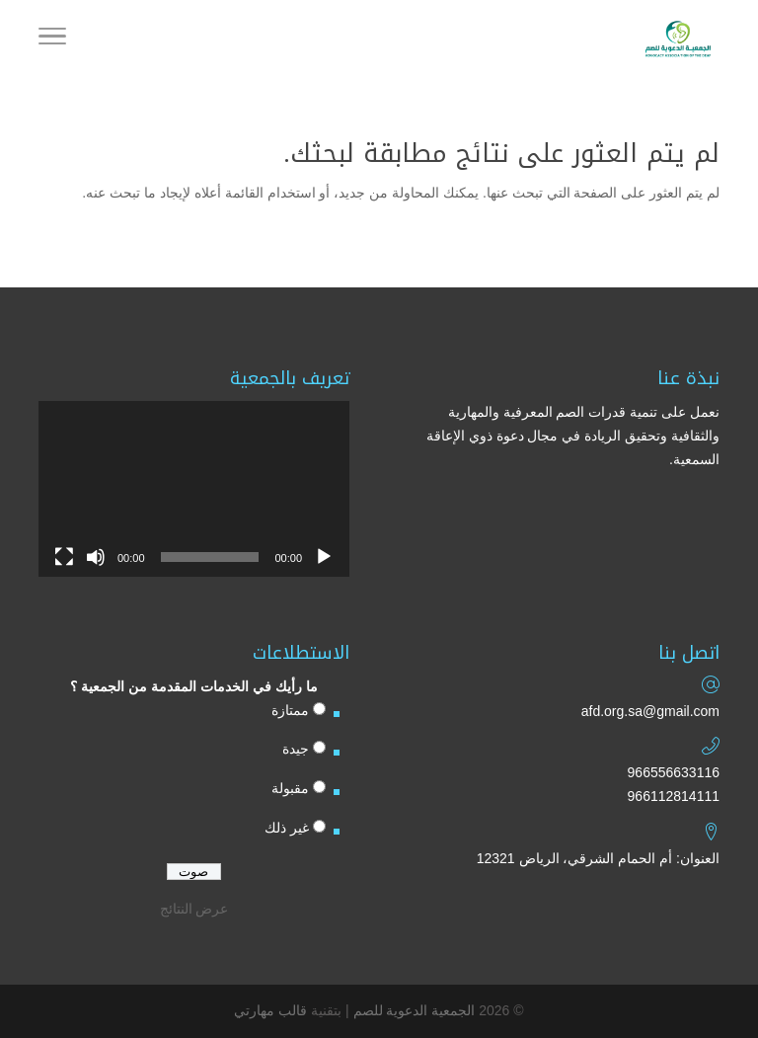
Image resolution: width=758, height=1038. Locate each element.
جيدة (295, 749)
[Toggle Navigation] (52, 39)
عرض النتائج (194, 909)
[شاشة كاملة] (64, 557)
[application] (193, 488)
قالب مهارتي (270, 1010)
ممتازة (290, 710)
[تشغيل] (324, 557)
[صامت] (96, 557)
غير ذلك (287, 828)
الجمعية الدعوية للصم (414, 1010)
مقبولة (290, 788)
